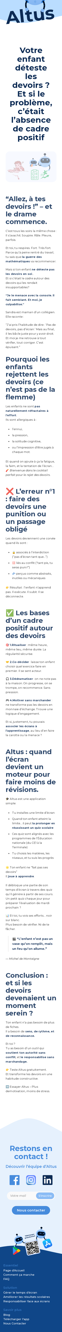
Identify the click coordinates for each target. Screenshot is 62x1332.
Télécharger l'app (16, 1319)
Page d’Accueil (13, 1270)
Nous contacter (31, 1210)
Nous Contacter (14, 1323)
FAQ (6, 1279)
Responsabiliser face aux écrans (26, 1301)
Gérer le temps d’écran (20, 1292)
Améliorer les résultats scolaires (26, 1296)
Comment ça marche (18, 1274)
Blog (6, 1314)
